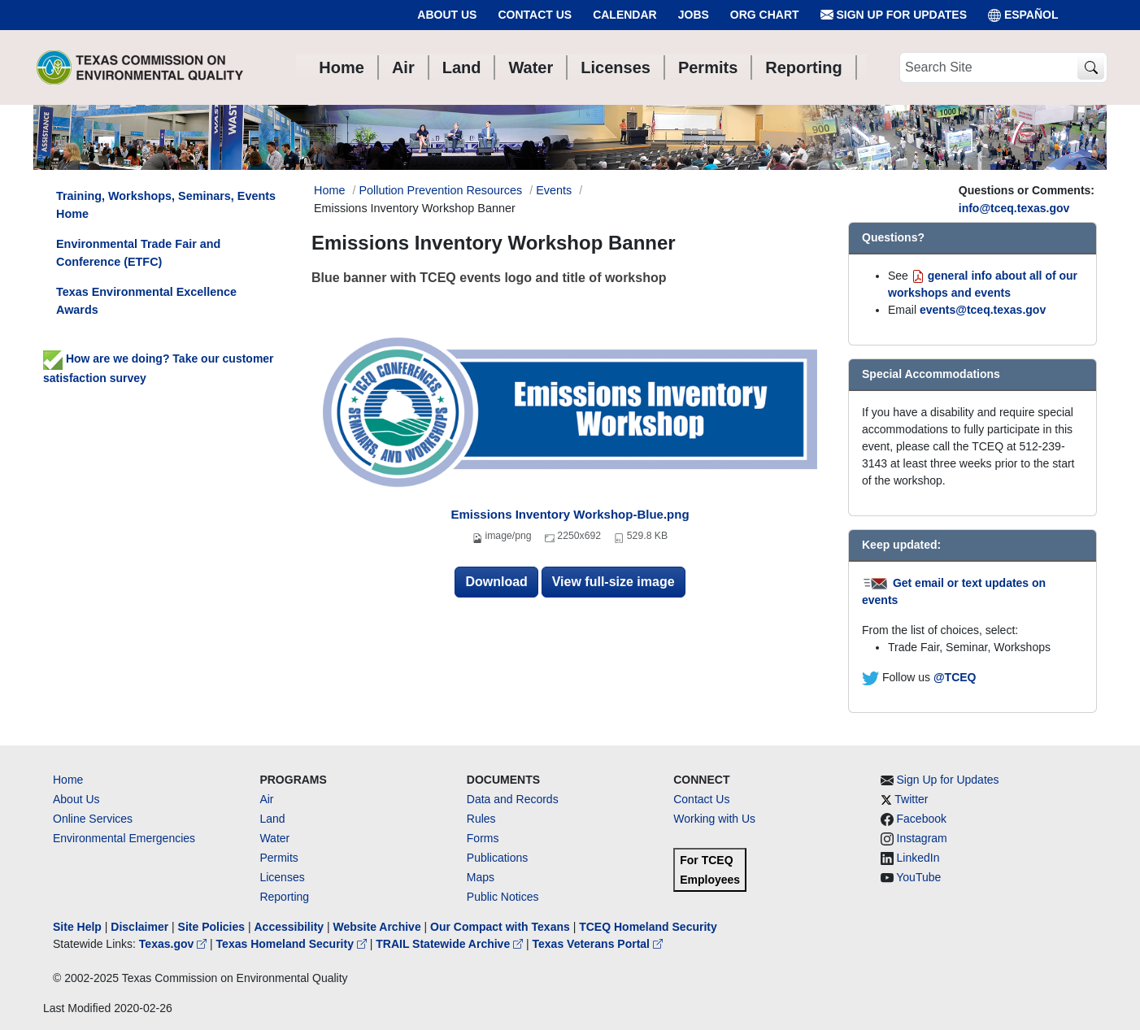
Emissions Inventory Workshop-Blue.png (569, 514)
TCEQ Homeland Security (648, 926)
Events (554, 190)
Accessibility (290, 926)
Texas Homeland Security (293, 943)
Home (68, 779)
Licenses (281, 877)
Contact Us (535, 14)
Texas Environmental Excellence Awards (146, 300)
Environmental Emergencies (124, 838)
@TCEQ (955, 677)
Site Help (77, 926)
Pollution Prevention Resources (440, 190)
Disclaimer (139, 926)
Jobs (693, 14)
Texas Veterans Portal (598, 943)
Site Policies (211, 926)
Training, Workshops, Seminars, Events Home (166, 204)
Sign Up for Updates (893, 15)
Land (272, 818)
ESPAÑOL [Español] (1023, 15)
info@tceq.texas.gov (1014, 208)
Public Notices (503, 896)
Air (266, 799)
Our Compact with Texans (500, 926)
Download (496, 582)
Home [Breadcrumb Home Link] (329, 190)
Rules (481, 818)
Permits (278, 857)
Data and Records (513, 799)
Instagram (922, 838)
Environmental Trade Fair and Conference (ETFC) (138, 252)
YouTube (918, 877)
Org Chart (764, 14)
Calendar (625, 14)
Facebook (921, 818)
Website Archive (377, 926)
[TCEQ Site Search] (1091, 67)
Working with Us (714, 818)
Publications (498, 857)
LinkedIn (918, 857)
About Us (446, 14)
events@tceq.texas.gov (983, 309)
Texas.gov (174, 943)
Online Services (93, 818)
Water (274, 838)
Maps (480, 877)
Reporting (284, 896)
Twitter (911, 799)
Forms (483, 838)
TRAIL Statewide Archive (451, 943)
